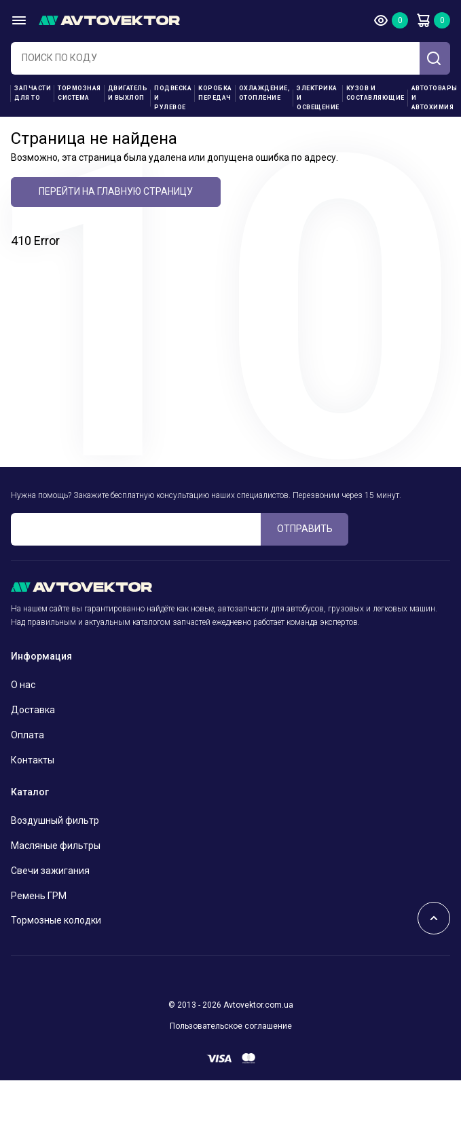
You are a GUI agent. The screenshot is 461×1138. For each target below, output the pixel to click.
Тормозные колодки (56, 920)
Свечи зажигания (50, 870)
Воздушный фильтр (55, 820)
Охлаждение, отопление (265, 93)
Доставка (33, 709)
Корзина (423, 20)
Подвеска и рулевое (172, 98)
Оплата (27, 734)
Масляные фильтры (55, 845)
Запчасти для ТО (32, 93)
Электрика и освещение (318, 98)
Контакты (32, 760)
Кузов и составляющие (375, 93)
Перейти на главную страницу (116, 191)
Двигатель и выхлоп (128, 93)
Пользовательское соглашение (231, 1026)
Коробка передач (215, 93)
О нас (23, 684)
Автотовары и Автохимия (434, 98)
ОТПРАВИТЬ (305, 528)
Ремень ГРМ (39, 895)
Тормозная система (79, 93)
